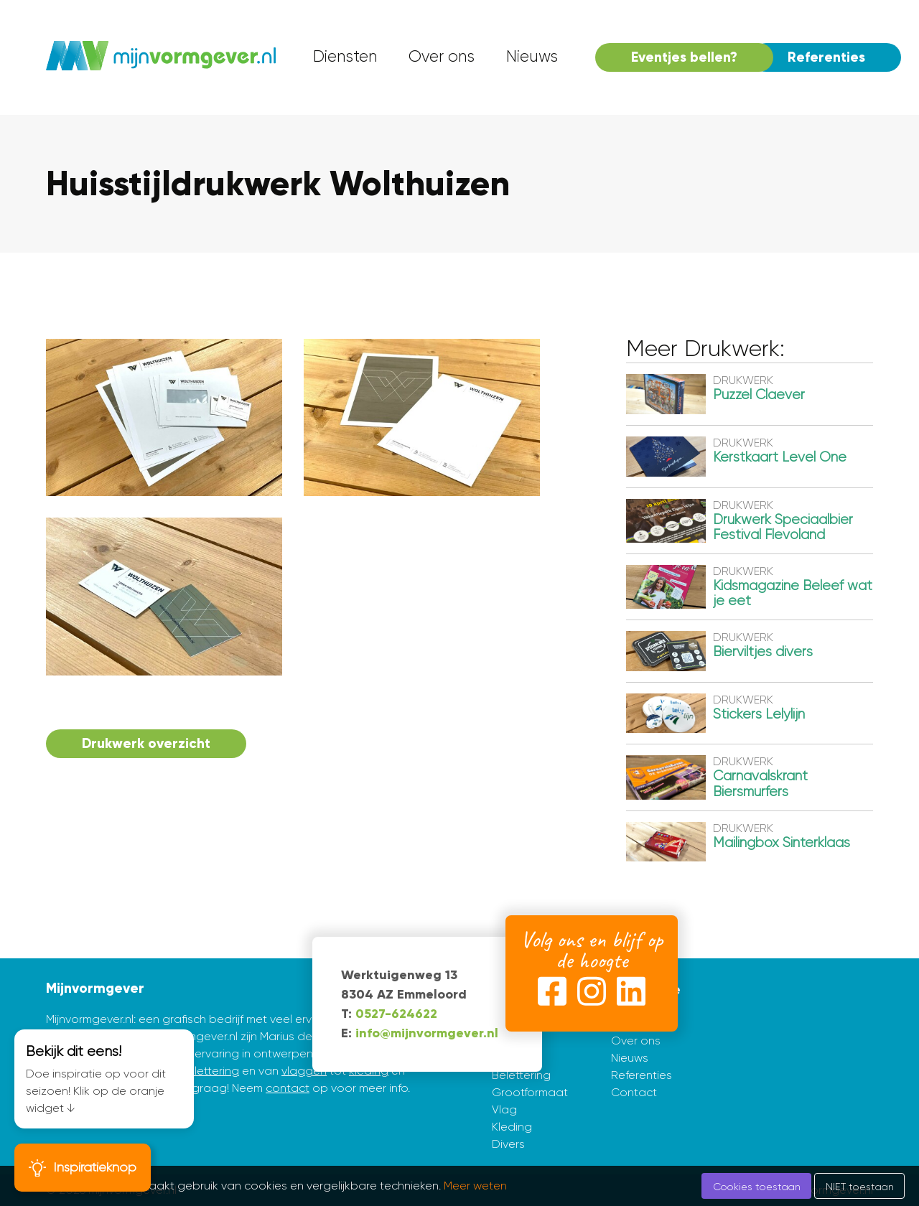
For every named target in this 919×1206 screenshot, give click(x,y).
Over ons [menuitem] (442, 56)
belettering (209, 1071)
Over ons (636, 1040)
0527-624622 (396, 1014)
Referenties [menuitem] (826, 57)
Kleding (512, 1126)
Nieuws (629, 1058)
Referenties (641, 1075)
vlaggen (304, 1071)
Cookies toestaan (757, 1186)
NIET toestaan (860, 1186)
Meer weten (475, 1185)
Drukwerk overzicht (146, 743)
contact (287, 1088)
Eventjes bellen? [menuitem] (684, 57)
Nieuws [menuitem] (532, 56)
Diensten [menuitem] (345, 56)
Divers (508, 1144)
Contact (634, 1092)
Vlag (504, 1109)
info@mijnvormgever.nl (426, 1033)
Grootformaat (530, 1092)
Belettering (521, 1075)
